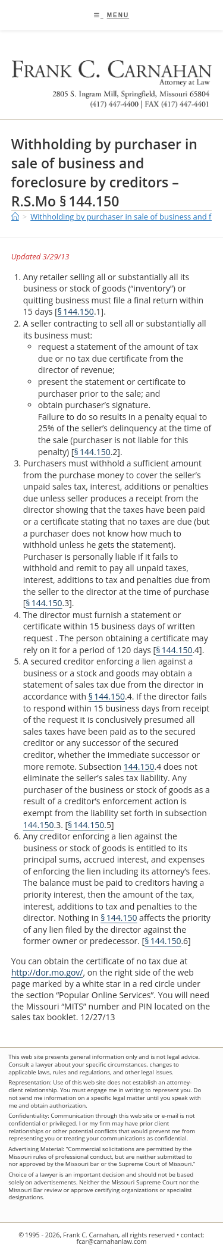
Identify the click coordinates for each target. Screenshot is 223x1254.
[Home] (15, 216)
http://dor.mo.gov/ (47, 972)
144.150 (139, 766)
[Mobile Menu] (111, 15)
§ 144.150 (76, 311)
